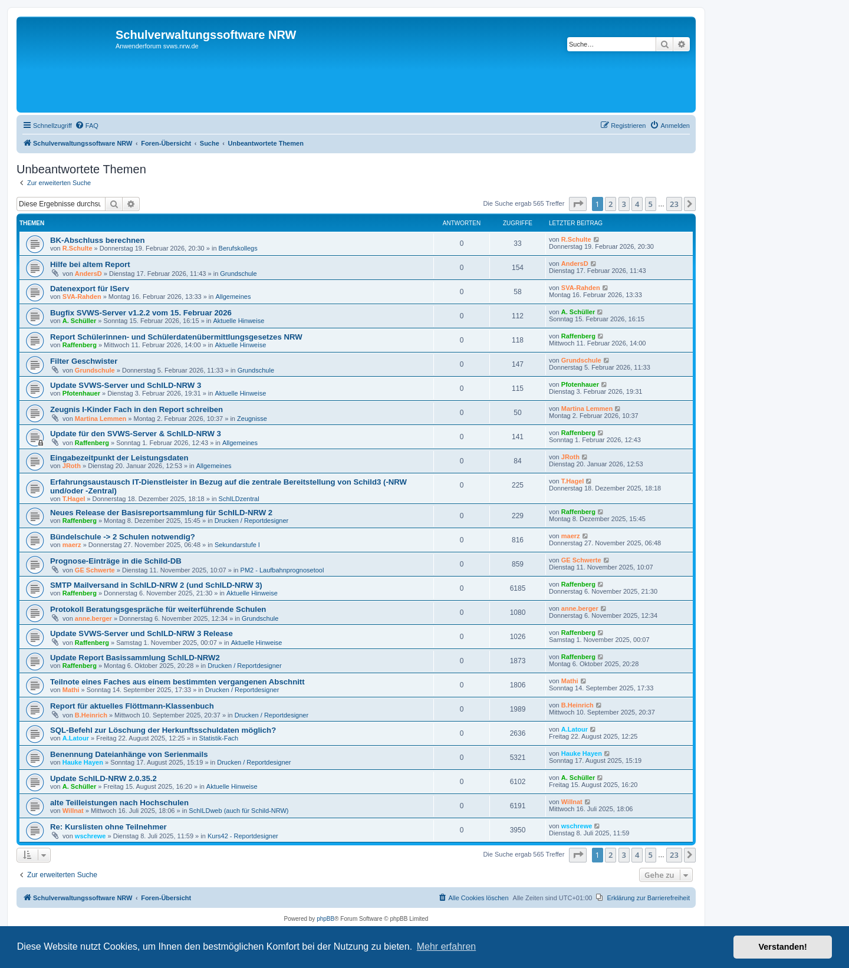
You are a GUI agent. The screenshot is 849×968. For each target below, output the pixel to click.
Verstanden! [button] (783, 946)
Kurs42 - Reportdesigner (243, 835)
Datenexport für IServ (89, 288)
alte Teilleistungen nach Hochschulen (119, 802)
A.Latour (75, 738)
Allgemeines (233, 296)
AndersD (88, 273)
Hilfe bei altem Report (90, 264)
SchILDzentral (239, 498)
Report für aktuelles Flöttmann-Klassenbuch (132, 706)
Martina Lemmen (100, 418)
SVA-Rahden (81, 296)
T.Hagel (73, 498)
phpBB (325, 919)
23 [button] (674, 204)
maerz (71, 544)
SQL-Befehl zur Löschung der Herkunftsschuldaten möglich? (163, 730)
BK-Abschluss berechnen (97, 240)
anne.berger (93, 618)
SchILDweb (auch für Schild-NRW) (238, 810)
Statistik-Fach (219, 738)
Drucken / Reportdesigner (251, 520)
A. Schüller (79, 320)
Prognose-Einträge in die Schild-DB (116, 561)
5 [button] (651, 204)
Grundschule (238, 273)
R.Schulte (77, 248)
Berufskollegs (238, 248)
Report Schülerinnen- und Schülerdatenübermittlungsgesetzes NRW (176, 336)
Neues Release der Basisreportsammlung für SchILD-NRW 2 (161, 512)
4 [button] (637, 204)
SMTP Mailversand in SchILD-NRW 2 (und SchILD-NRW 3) (156, 585)
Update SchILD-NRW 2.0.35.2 (103, 778)
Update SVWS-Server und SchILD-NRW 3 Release (141, 633)
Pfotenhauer (81, 393)
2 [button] (610, 204)
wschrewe (90, 835)
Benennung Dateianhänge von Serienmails (129, 754)
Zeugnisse (252, 418)
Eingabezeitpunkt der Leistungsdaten (119, 457)
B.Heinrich (91, 715)
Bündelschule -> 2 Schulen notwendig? (122, 536)
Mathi (71, 689)
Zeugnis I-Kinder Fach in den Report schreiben (136, 409)
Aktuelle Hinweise (238, 320)
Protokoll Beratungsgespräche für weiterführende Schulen (158, 609)
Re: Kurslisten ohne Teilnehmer (108, 826)
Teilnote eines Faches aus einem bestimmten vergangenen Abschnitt (177, 681)
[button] (578, 204)
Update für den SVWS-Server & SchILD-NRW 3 (135, 433)
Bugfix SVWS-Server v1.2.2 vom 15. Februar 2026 (141, 312)
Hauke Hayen (82, 762)
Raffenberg (79, 344)
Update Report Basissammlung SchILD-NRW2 (135, 657)
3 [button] (624, 204)
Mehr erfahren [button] (446, 946)
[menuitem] (86, 125)
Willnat (73, 810)
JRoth (71, 465)
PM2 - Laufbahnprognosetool (282, 570)
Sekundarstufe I (237, 544)
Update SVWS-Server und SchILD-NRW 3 (125, 385)
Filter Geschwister (83, 361)
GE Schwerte (95, 570)
